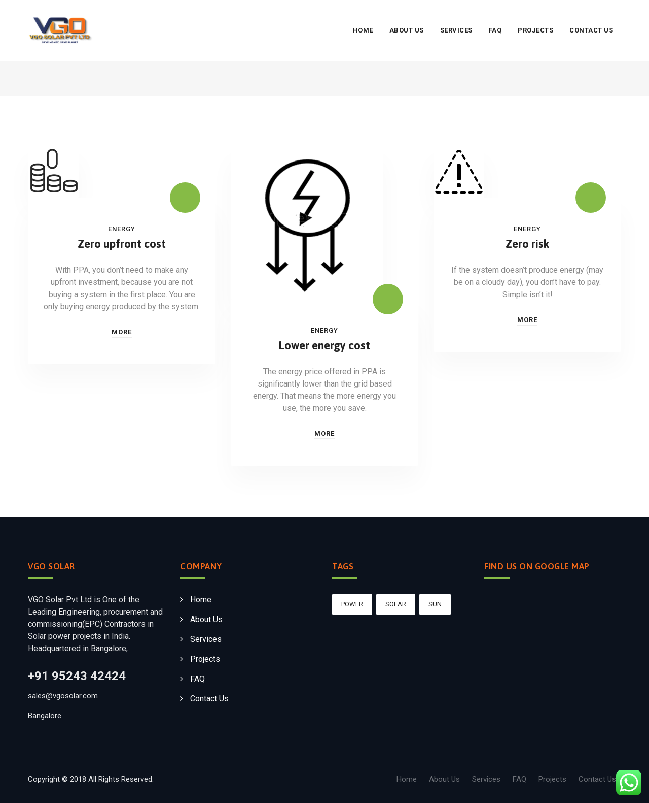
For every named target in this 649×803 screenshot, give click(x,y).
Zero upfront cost (122, 243)
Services (456, 30)
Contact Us (591, 30)
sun (435, 604)
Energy (121, 229)
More (122, 332)
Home (363, 30)
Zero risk (527, 243)
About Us (406, 30)
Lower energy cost (324, 345)
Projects (535, 30)
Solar (395, 604)
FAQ (495, 30)
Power (352, 604)
